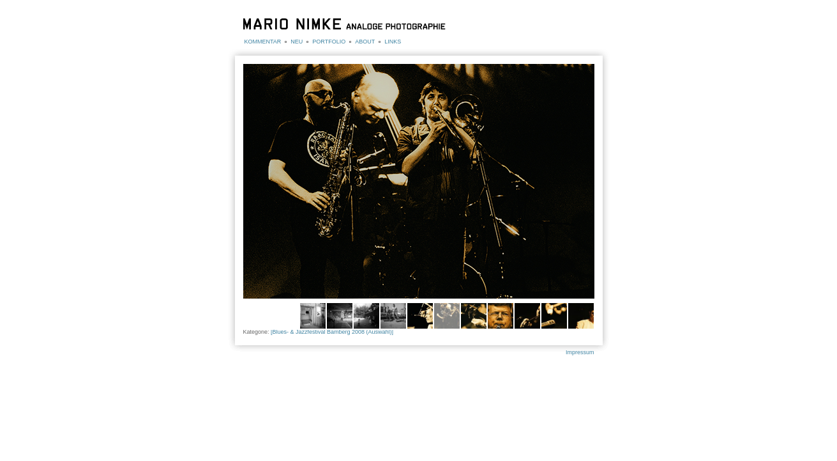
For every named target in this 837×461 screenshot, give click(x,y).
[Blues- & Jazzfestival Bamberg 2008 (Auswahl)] (332, 332)
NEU (296, 41)
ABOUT (365, 41)
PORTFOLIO (328, 41)
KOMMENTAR (263, 41)
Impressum (580, 352)
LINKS (392, 41)
